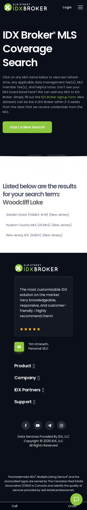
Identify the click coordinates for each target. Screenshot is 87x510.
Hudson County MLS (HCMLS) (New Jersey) (39, 225)
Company (25, 378)
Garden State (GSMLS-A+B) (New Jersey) (37, 214)
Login (67, 7)
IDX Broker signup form (58, 97)
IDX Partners (27, 390)
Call (14, 506)
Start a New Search (27, 127)
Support (23, 402)
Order (72, 506)
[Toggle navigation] (80, 7)
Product (22, 366)
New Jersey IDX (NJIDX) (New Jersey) (34, 235)
